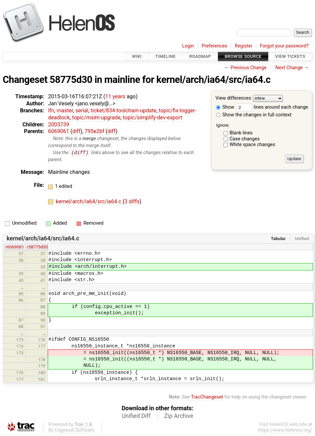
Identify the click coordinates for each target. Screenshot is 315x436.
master (64, 110)
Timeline (165, 56)
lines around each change (272, 107)
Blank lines (241, 133)
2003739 (58, 124)
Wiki (137, 56)
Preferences (214, 46)
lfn (51, 110)
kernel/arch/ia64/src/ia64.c (213, 79)
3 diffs (132, 202)
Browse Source (243, 56)
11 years (115, 96)
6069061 (58, 131)
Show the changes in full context (254, 115)
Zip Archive (178, 416)
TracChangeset (207, 397)
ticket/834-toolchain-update (124, 110)
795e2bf (94, 131)
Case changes (244, 139)
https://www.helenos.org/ (285, 430)
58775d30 (71, 79)
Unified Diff (136, 416)
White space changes (252, 144)
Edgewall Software (75, 430)
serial (82, 110)
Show (225, 107)
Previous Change (248, 68)
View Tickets (290, 56)
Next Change (289, 68)
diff (76, 131)
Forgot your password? (284, 46)
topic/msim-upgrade (96, 117)
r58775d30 (37, 247)
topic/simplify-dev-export (152, 117)
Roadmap (200, 56)
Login (188, 46)
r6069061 (15, 247)
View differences (233, 98)
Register (244, 46)
